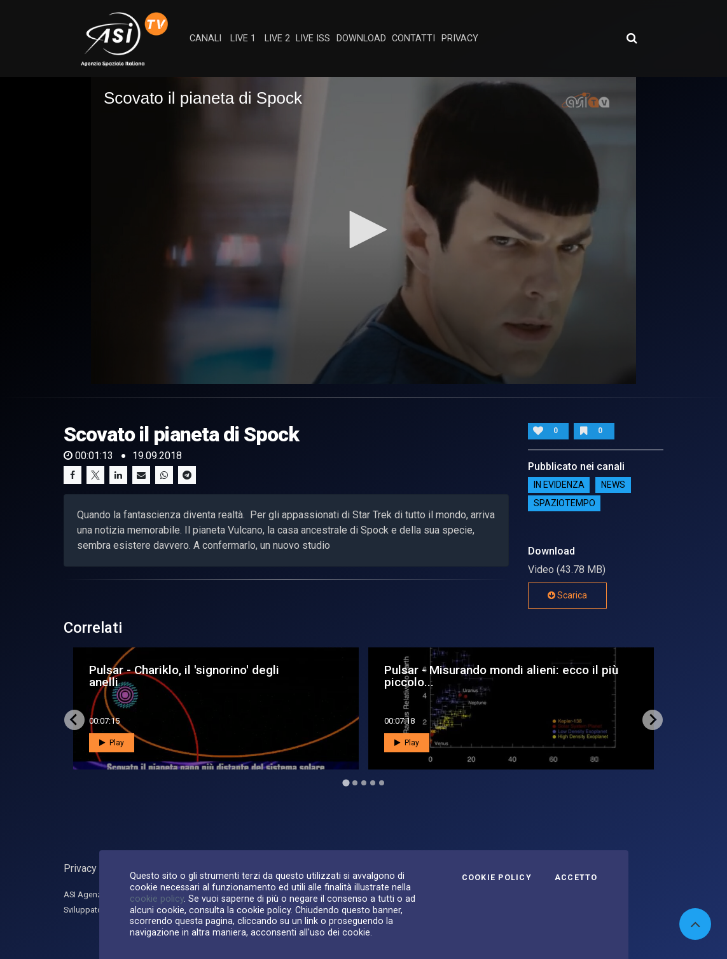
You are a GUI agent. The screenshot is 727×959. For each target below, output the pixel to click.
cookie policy (157, 898)
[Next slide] (652, 720)
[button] (364, 230)
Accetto (576, 877)
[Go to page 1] (345, 782)
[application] (363, 230)
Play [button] (111, 742)
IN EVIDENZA (559, 485)
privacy (459, 38)
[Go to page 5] (381, 782)
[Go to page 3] (363, 782)
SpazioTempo (564, 504)
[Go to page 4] (372, 782)
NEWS (613, 485)
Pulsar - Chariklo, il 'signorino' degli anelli (184, 676)
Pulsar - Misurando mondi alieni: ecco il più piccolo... (501, 676)
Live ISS (313, 38)
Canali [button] (205, 38)
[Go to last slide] (74, 720)
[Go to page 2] (354, 782)
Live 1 (243, 38)
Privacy (80, 868)
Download (361, 38)
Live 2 (277, 38)
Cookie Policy (497, 877)
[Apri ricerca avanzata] (631, 38)
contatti (413, 38)
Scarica (567, 595)
